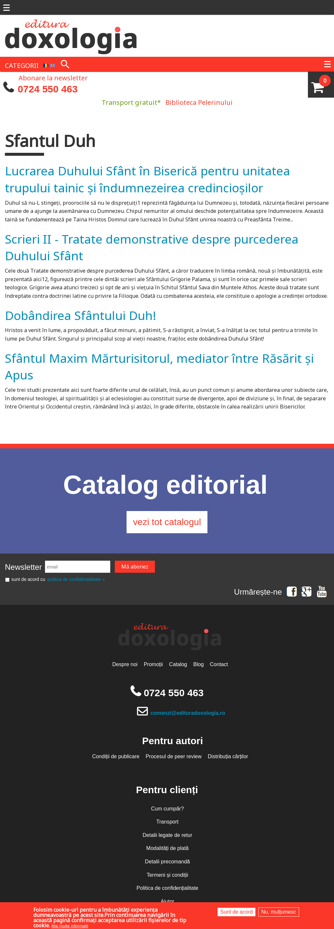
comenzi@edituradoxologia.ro (188, 713)
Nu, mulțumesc (278, 912)
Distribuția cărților (228, 756)
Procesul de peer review (173, 756)
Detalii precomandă (167, 861)
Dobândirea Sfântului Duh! (80, 315)
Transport (167, 822)
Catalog (178, 664)
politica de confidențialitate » (76, 579)
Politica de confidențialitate (167, 888)
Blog (198, 664)
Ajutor (167, 901)
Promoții (153, 664)
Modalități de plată (167, 848)
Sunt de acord (236, 912)
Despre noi (124, 664)
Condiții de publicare (115, 756)
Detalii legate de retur (167, 835)
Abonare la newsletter (53, 77)
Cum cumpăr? (167, 808)
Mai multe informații (69, 925)
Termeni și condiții (167, 875)
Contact (219, 664)
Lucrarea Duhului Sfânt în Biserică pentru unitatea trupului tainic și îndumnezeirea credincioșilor (147, 179)
